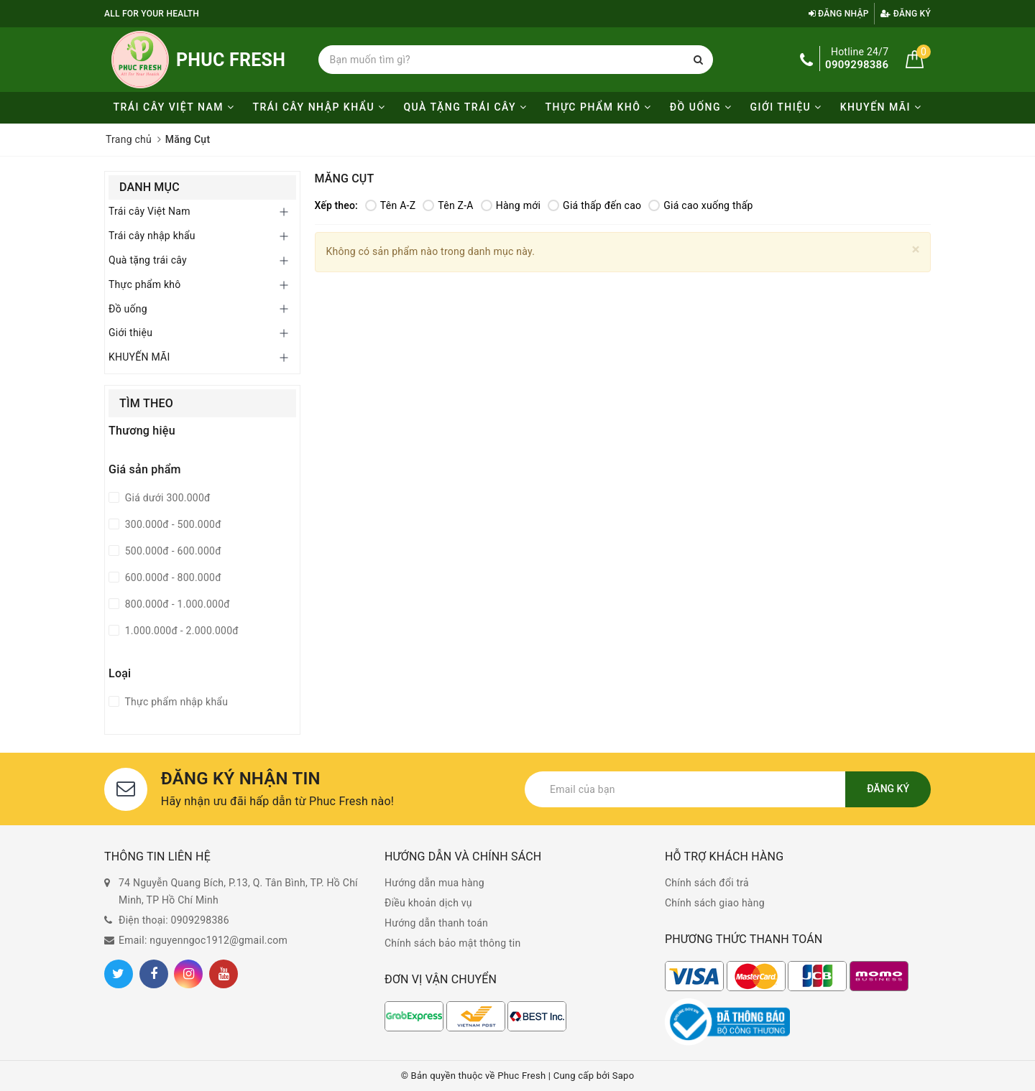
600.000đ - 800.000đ (171, 577)
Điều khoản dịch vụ (428, 903)
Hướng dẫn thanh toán (436, 923)
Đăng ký (905, 14)
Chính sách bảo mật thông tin (453, 943)
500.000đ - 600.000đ (171, 551)
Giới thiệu (786, 107)
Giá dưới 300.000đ (166, 497)
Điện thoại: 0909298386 (174, 920)
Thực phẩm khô (599, 107)
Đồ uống (701, 107)
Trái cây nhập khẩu (318, 107)
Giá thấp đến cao (594, 205)
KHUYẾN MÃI (881, 107)
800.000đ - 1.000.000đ (176, 604)
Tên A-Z (390, 205)
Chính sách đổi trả (707, 882)
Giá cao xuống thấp (700, 205)
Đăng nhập (839, 14)
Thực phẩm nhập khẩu (175, 701)
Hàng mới (510, 205)
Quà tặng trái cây (465, 107)
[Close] (916, 249)
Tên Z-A (448, 205)
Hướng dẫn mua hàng (434, 882)
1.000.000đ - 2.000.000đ (180, 630)
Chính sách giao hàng (715, 903)
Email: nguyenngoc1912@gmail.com (203, 940)
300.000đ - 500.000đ (171, 524)
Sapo (623, 1075)
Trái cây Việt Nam (173, 107)
